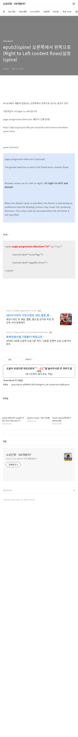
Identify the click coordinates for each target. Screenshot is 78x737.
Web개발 (23, 11)
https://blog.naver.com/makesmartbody (26, 332)
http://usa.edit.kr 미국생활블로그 (21, 689)
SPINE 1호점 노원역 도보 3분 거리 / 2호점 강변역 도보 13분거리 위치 (38, 342)
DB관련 (46, 11)
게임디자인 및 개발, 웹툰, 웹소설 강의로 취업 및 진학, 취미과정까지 (30, 320)
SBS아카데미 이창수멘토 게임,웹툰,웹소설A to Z (29, 315)
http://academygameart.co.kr (21, 310)
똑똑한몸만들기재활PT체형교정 (24, 336)
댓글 (5, 672)
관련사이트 (7, 721)
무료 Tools (67, 11)
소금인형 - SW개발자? (14, 3)
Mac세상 (11, 11)
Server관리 (35, 11)
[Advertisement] (39, 548)
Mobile (56, 11)
